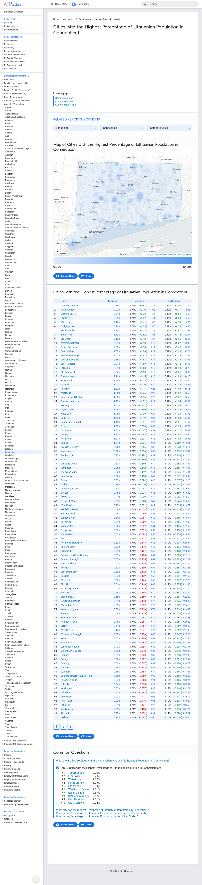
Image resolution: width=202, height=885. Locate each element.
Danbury (65, 663)
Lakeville (65, 684)
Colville (8, 256)
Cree (7, 265)
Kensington (66, 405)
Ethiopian (9, 322)
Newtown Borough (70, 601)
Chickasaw (10, 237)
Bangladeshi (11, 161)
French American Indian (16, 341)
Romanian (10, 569)
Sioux (7, 607)
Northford (66, 438)
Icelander (9, 389)
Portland (65, 388)
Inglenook (66, 451)
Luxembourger (12, 458)
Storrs (64, 459)
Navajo (8, 493)
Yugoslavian (11, 727)
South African (11, 623)
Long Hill (65, 705)
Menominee (10, 474)
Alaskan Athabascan (15, 117)
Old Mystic (66, 338)
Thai (7, 670)
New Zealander (12, 499)
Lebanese (9, 445)
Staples (64, 426)
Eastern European (13, 306)
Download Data (67, 276)
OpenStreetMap (168, 254)
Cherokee (9, 230)
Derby (64, 626)
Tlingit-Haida (11, 673)
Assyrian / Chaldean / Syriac (18, 148)
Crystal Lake (67, 409)
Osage (8, 518)
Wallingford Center (70, 605)
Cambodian (10, 208)
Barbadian (10, 164)
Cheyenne (9, 234)
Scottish (9, 588)
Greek (8, 357)
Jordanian (9, 427)
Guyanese (10, 366)
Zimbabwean (11, 736)
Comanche (10, 259)
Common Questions (65, 104)
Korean (8, 436)
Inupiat (8, 398)
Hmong (8, 373)
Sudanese (10, 654)
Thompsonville (68, 376)
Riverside (65, 713)
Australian (10, 151)
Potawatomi (10, 556)
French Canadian (13, 344)
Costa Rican (10, 262)
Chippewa (9, 246)
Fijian (7, 329)
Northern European (14, 509)
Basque (8, 167)
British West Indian (14, 196)
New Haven (66, 700)
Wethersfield (67, 534)
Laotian (8, 439)
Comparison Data (64, 101)
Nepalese (9, 496)
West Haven (67, 630)
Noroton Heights (69, 609)
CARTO (179, 254)
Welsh (8, 714)
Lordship (65, 368)
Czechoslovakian (13, 287)
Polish (8, 550)
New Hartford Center (71, 397)
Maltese (9, 468)
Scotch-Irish (11, 585)
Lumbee (9, 455)
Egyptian (9, 313)
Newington (66, 688)
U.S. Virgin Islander (14, 692)
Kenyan (8, 430)
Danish (8, 291)
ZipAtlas (188, 254)
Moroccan (10, 487)
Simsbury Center (69, 463)
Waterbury (66, 413)
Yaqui (7, 724)
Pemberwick (67, 455)
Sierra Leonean (12, 604)
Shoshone (10, 600)
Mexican (9, 477)
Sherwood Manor (69, 472)
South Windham (69, 571)
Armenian (9, 145)
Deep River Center (70, 447)
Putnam (65, 655)
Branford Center (69, 617)
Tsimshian (10, 686)
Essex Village (67, 351)
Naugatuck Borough (71, 422)
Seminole (9, 591)
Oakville (65, 418)
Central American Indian (16, 227)
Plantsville (66, 318)
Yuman (8, 730)
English (8, 316)
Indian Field (66, 334)
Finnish (8, 335)
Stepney (65, 384)
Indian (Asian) (11, 392)
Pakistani (9, 528)
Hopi (7, 379)
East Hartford (68, 513)
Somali (8, 619)
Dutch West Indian (14, 303)
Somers (64, 613)
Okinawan (10, 515)
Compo (64, 443)
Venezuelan (10, 708)
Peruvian (9, 544)
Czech (8, 284)
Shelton (64, 492)
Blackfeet (9, 183)
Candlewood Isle (69, 305)
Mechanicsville (68, 314)
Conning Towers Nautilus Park (76, 675)
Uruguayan (10, 702)
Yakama (9, 721)
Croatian (9, 272)
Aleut (7, 123)
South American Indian (15, 629)
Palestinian (10, 531)
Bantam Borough (69, 559)
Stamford (65, 671)
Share (88, 276)
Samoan (9, 578)
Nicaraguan (10, 502)
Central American (13, 224)
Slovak (8, 613)
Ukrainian (9, 698)
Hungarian (10, 385)
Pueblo (8, 559)
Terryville (65, 497)
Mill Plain (65, 692)
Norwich (65, 567)
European (9, 325)
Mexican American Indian (17, 480)
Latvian (8, 442)
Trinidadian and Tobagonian (18, 683)
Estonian (9, 319)
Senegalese (10, 594)
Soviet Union (11, 632)
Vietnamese (10, 711)
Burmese (9, 202)
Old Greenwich (68, 372)
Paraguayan (10, 537)
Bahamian (10, 158)
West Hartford (68, 505)
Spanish (9, 638)
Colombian (10, 253)
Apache (8, 132)
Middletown (67, 709)
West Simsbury (68, 563)
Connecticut (69, 19)
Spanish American (13, 642)
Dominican (10, 297)
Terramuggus (67, 309)
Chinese (9, 243)
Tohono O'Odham (13, 676)
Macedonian (11, 461)
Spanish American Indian (17, 645)
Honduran (9, 376)
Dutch (8, 300)
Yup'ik (8, 733)
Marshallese (11, 471)
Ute (6, 705)
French (8, 338)
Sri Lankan (10, 648)
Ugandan (9, 695)
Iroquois (9, 411)
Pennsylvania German (15, 540)
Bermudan (10, 177)
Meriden (65, 667)
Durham (65, 484)
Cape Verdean (11, 215)
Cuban (8, 278)
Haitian (8, 370)
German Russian (13, 351)
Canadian (9, 212)
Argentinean (10, 142)
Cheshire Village (69, 680)
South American (12, 626)
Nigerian (9, 506)
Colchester (66, 430)
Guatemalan (11, 363)
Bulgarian (9, 199)
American (9, 129)
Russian (9, 572)
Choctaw (9, 249)
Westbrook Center (70, 343)
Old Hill (64, 584)
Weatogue (66, 393)
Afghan (8, 107)
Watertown (66, 322)
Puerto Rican (11, 562)
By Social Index (11, 40)
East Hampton (68, 363)
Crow (7, 275)
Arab (7, 136)
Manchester (67, 526)
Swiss (8, 661)
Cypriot (8, 281)
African (8, 110)
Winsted (65, 592)
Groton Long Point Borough (75, 555)
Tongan (8, 679)
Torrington (66, 467)
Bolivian (8, 186)
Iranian (8, 401)
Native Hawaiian (12, 490)
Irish (7, 408)
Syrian (8, 664)
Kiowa (8, 433)
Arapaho (9, 139)
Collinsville (66, 522)
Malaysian (10, 464)
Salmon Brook (68, 517)
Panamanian (11, 534)
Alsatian (9, 126)
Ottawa (8, 521)
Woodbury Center (70, 588)
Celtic (7, 221)
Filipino (8, 332)
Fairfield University (70, 509)
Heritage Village (69, 621)
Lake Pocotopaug (70, 646)
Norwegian (10, 512)
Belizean (9, 174)
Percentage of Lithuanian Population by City (99, 19)
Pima (7, 547)
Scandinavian (11, 581)
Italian (8, 417)
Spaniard (9, 635)
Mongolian (10, 483)
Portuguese (10, 553)
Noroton (65, 638)
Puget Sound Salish (14, 566)
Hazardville (66, 642)
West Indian (10, 717)
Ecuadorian (10, 310)
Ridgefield (66, 551)
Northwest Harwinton (72, 542)
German (9, 347)
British (8, 193)
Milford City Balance (71, 651)
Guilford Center (68, 547)
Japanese (9, 423)
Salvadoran (10, 575)
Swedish (9, 657)
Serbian (8, 597)
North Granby (68, 330)
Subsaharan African (14, 651)
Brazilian (9, 189)
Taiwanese (10, 667)
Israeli (8, 414)
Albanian (9, 120)
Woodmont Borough (71, 634)
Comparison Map (64, 98)
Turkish (8, 689)
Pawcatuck (66, 380)
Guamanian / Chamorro (16, 360)
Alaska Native (11, 113)
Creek (8, 268)
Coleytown (66, 530)
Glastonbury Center (71, 488)
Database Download (13, 11)
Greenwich (66, 696)
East (63, 538)
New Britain (67, 476)
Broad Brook (67, 596)
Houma (8, 382)
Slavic (8, 610)
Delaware (9, 294)
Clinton (64, 434)
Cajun (7, 205)
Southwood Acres (70, 401)
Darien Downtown (70, 347)
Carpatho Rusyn (12, 218)
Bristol (64, 480)
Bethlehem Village (70, 355)
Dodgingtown (68, 326)
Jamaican (9, 420)
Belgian (8, 170)
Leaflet (157, 254)
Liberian (9, 449)
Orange (64, 659)
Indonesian (10, 395)
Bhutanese (10, 180)
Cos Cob (65, 576)
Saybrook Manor (69, 501)
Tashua (64, 717)
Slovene (9, 616)
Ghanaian (9, 354)
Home (56, 19)
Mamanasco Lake (70, 359)
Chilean (8, 240)
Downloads (83, 4)
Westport (65, 580)
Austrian (9, 155)
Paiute (8, 525)
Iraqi (7, 404)
